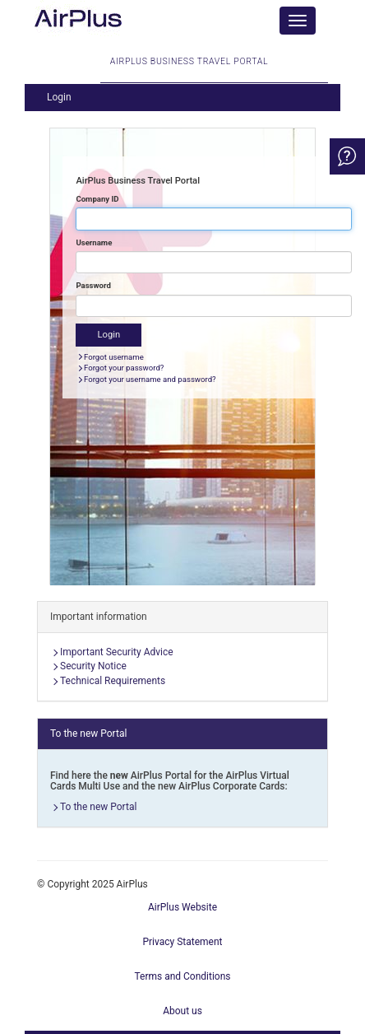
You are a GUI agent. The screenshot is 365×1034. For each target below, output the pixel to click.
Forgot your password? (124, 367)
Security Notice (93, 666)
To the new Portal (98, 807)
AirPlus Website (182, 907)
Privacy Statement (182, 942)
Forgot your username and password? (150, 379)
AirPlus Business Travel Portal (189, 69)
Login (59, 97)
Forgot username (114, 356)
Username (94, 242)
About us (182, 1011)
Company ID (97, 198)
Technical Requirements (112, 681)
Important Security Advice (116, 652)
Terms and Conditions (182, 976)
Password (93, 285)
